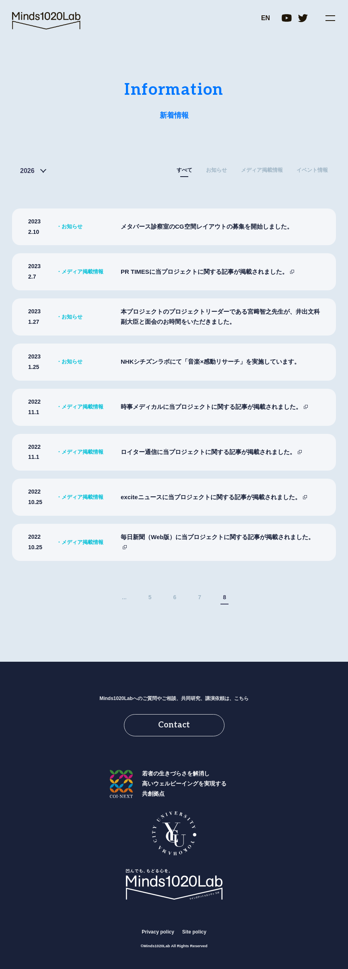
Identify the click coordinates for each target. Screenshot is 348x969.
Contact (174, 725)
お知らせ (216, 170)
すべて (184, 170)
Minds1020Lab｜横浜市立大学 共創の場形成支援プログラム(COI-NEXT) (46, 20)
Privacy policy (158, 932)
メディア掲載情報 (262, 170)
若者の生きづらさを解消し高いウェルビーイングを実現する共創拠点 (184, 783)
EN (265, 18)
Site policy (194, 932)
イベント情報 (312, 170)
